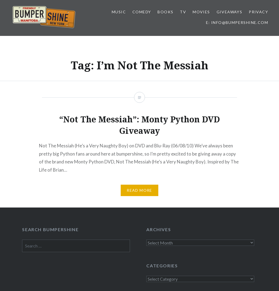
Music (119, 12)
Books (165, 12)
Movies (201, 12)
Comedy (141, 12)
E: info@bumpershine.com (237, 22)
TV (183, 12)
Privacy (258, 12)
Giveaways (229, 12)
